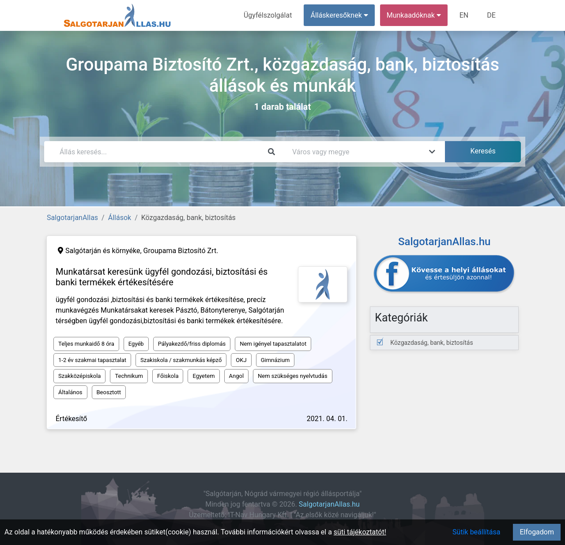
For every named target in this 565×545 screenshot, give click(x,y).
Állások (119, 217)
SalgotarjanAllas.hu (329, 504)
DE (491, 15)
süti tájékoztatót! (360, 532)
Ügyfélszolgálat (268, 15)
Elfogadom (537, 532)
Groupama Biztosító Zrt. (180, 250)
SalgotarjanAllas (72, 217)
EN (464, 15)
